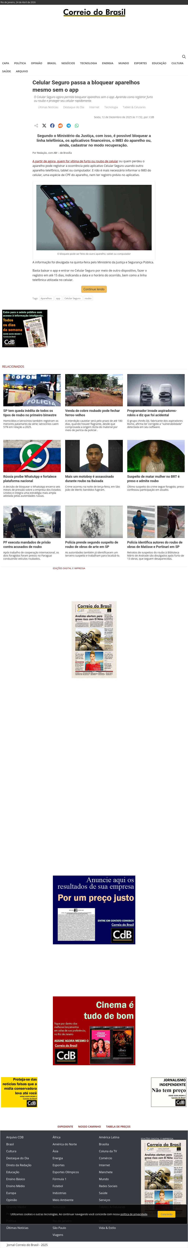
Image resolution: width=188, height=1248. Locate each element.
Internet (94, 107)
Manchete (106, 1172)
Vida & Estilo (107, 1228)
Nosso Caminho (89, 1126)
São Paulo (59, 1228)
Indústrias (59, 1193)
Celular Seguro (72, 298)
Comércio (105, 1158)
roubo (88, 298)
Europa (11, 1193)
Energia (107, 63)
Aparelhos (46, 298)
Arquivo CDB (15, 1137)
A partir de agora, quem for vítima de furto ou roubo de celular (75, 161)
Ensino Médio (15, 1186)
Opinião (36, 63)
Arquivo (22, 71)
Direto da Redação (18, 1165)
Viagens (58, 1235)
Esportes (140, 63)
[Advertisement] (94, 37)
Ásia (55, 1151)
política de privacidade (133, 1214)
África (57, 1137)
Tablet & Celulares (134, 107)
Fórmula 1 (59, 1179)
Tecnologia (88, 63)
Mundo (123, 63)
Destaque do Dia (73, 107)
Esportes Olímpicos (66, 1172)
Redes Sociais (108, 1186)
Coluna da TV (108, 1151)
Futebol (58, 1186)
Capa (5, 63)
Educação (159, 63)
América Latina (109, 1137)
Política (20, 63)
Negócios (68, 63)
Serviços (104, 1200)
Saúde (6, 71)
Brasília (104, 1144)
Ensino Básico (15, 1179)
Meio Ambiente (63, 1200)
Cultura (177, 63)
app (58, 298)
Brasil (51, 63)
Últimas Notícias (48, 107)
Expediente (65, 1126)
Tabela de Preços (118, 1126)
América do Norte (65, 1144)
